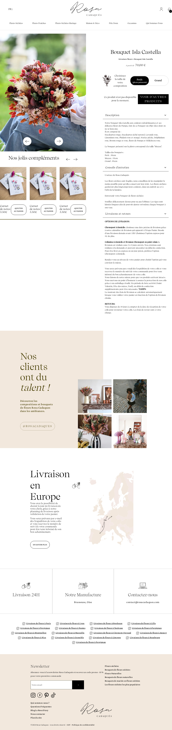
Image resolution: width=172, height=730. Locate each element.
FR (10, 9)
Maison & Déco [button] (92, 23)
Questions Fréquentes (41, 706)
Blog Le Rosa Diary (39, 710)
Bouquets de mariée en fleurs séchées (122, 681)
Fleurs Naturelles (113, 673)
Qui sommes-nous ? (40, 703)
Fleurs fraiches (39, 23)
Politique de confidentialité (83, 725)
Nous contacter (38, 714)
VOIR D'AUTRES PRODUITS (153, 99)
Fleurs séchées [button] (16, 23)
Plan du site (36, 717)
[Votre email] (51, 684)
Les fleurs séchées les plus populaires (122, 684)
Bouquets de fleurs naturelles (119, 677)
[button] (162, 9)
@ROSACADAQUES (37, 426)
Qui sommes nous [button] (154, 23)
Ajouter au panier (18, 209)
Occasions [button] (131, 23)
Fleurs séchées (112, 666)
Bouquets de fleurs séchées (117, 669)
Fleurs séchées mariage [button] (65, 23)
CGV (68, 725)
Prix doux (113, 23)
